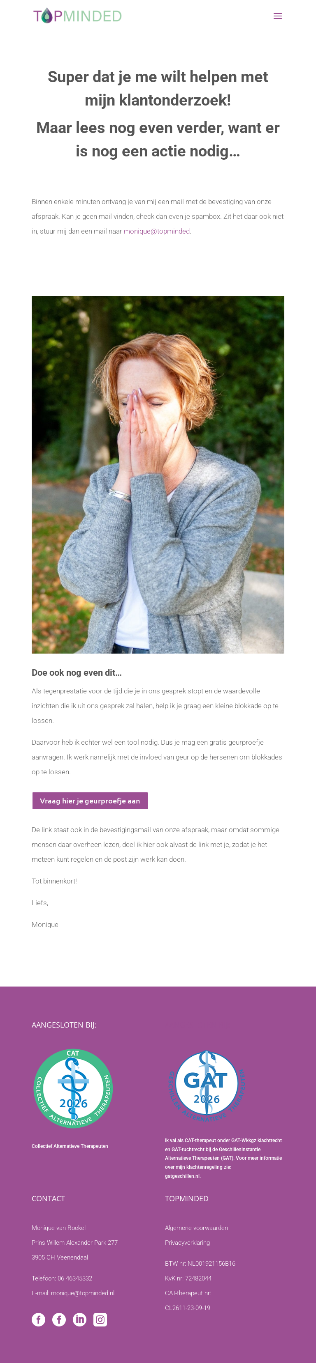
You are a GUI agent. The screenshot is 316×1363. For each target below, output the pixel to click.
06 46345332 (75, 1278)
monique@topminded (157, 231)
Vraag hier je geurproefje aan (90, 800)
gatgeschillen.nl (182, 1176)
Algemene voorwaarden (196, 1228)
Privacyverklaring (187, 1242)
